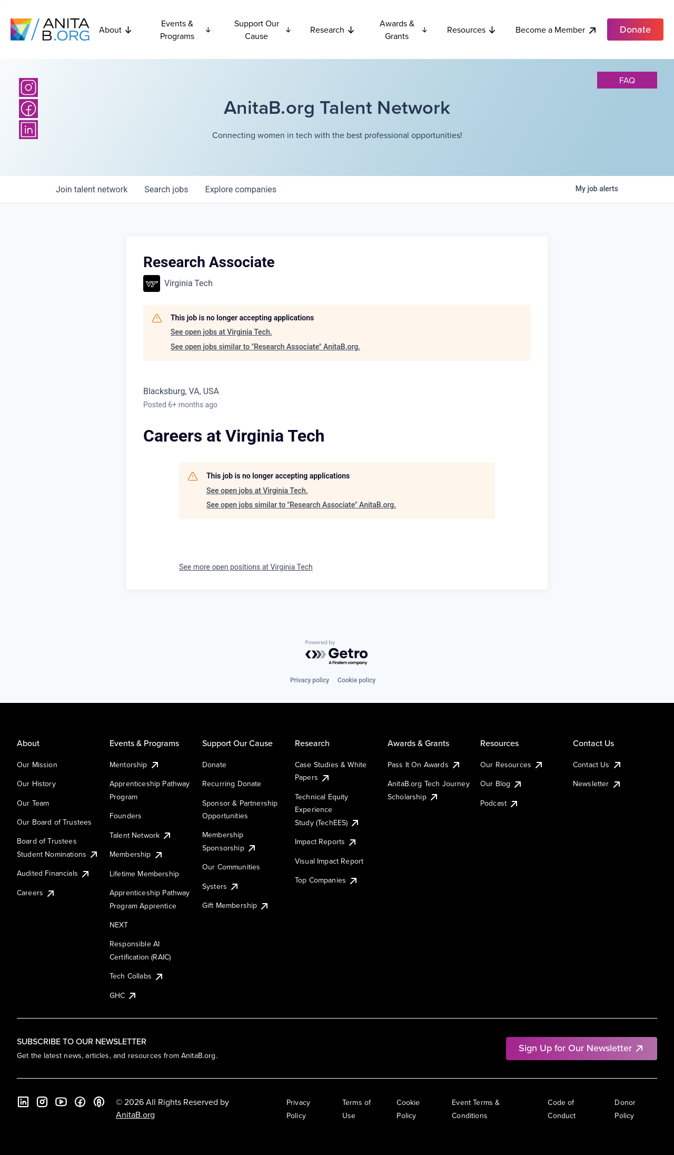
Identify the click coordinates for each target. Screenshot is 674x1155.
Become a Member (557, 30)
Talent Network (141, 835)
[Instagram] (28, 87)
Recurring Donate (232, 783)
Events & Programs (186, 29)
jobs (166, 189)
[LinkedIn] (28, 129)
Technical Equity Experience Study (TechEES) (327, 809)
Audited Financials (54, 873)
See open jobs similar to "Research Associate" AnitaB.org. (265, 346)
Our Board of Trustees (54, 822)
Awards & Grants (404, 29)
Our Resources (512, 764)
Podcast (499, 803)
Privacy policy (309, 680)
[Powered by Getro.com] (337, 653)
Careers (36, 892)
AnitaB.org (135, 1114)
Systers (221, 886)
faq (627, 80)
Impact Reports (326, 841)
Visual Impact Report (329, 861)
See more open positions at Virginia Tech (246, 567)
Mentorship (135, 764)
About (116, 29)
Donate (214, 764)
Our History (36, 783)
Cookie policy (356, 680)
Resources (472, 29)
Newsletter (597, 783)
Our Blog (501, 783)
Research (332, 29)
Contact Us (597, 764)
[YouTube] (61, 1101)
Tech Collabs (137, 976)
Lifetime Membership (144, 873)
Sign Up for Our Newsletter (582, 1047)
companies (240, 189)
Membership (137, 854)
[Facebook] (28, 108)
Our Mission (37, 764)
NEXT (119, 924)
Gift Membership (236, 905)
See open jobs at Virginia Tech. (221, 332)
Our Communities (231, 867)
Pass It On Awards (424, 764)
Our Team (33, 803)
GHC (123, 995)
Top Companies (327, 880)
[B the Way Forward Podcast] (99, 1101)
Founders (126, 815)
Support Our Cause (263, 29)
